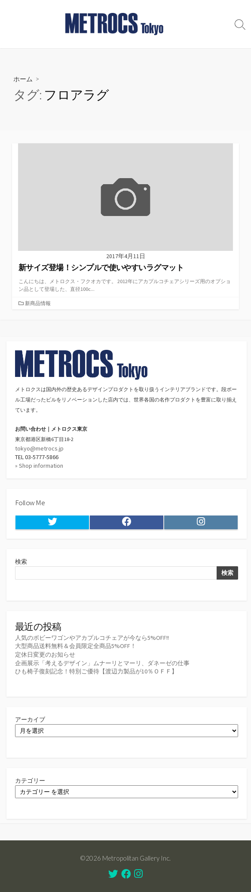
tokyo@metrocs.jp (39, 448)
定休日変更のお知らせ (45, 654)
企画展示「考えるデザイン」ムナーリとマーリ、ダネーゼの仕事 (102, 663)
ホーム (23, 79)
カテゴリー (30, 780)
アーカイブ (30, 719)
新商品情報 (38, 303)
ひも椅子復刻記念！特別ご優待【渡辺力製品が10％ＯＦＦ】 (96, 671)
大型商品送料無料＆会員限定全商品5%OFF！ (75, 646)
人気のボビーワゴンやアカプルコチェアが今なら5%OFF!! (92, 638)
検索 (21, 561)
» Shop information (39, 465)
